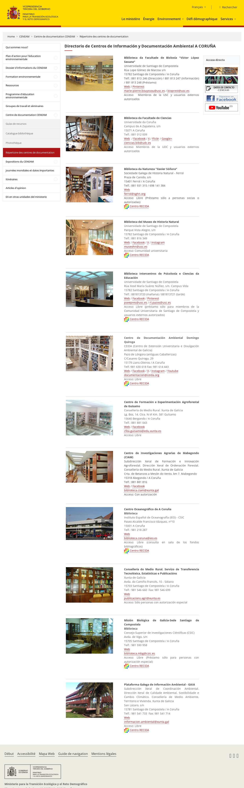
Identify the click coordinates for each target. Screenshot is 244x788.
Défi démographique (202, 19)
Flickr (155, 138)
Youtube (172, 371)
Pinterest (138, 86)
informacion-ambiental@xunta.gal (146, 722)
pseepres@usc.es (135, 302)
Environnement (169, 19)
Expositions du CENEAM (20, 161)
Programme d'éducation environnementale (20, 95)
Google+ (167, 138)
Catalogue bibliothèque (19, 133)
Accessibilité (26, 754)
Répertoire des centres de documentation (104, 36)
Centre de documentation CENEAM (54, 36)
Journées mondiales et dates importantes (30, 170)
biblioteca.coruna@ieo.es (140, 538)
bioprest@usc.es (178, 91)
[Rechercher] (226, 7)
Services (227, 19)
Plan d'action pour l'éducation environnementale (23, 57)
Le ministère (131, 19)
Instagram (158, 242)
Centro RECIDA (139, 206)
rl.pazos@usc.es (160, 302)
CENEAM (24, 36)
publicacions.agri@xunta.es (142, 598)
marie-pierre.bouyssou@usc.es (144, 91)
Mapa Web (47, 754)
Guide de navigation (73, 754)
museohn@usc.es (135, 246)
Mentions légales (103, 754)
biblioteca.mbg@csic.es (139, 653)
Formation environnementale (23, 76)
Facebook (139, 138)
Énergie (148, 19)
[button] (183, 19)
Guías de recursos (16, 123)
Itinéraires (11, 179)
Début (9, 754)
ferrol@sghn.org (134, 194)
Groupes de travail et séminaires (24, 106)
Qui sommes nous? (17, 47)
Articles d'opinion (16, 188)
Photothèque (13, 143)
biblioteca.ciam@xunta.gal (141, 490)
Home (11, 36)
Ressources (12, 85)
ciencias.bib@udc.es (137, 143)
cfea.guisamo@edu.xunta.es (142, 431)
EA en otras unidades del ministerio (26, 197)
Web (127, 86)
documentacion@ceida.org (141, 375)
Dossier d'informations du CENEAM (26, 68)
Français (197, 7)
